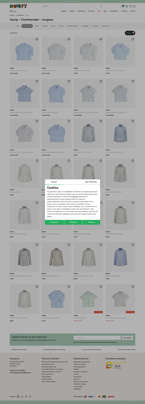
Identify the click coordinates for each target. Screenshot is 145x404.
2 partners (74, 197)
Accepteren (54, 222)
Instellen (91, 222)
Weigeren (73, 222)
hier (57, 211)
